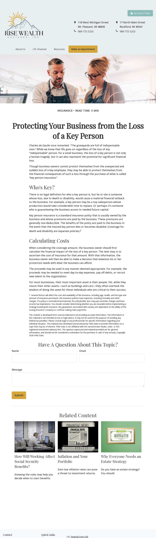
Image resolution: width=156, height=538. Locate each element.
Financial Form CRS (79, 530)
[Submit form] (19, 389)
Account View (140, 6)
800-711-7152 (18, 536)
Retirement (46, 533)
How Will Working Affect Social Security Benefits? (35, 454)
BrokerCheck (130, 535)
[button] (20, 42)
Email (82, 344)
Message (17, 363)
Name (15, 344)
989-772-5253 (15, 533)
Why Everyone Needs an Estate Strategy (121, 452)
